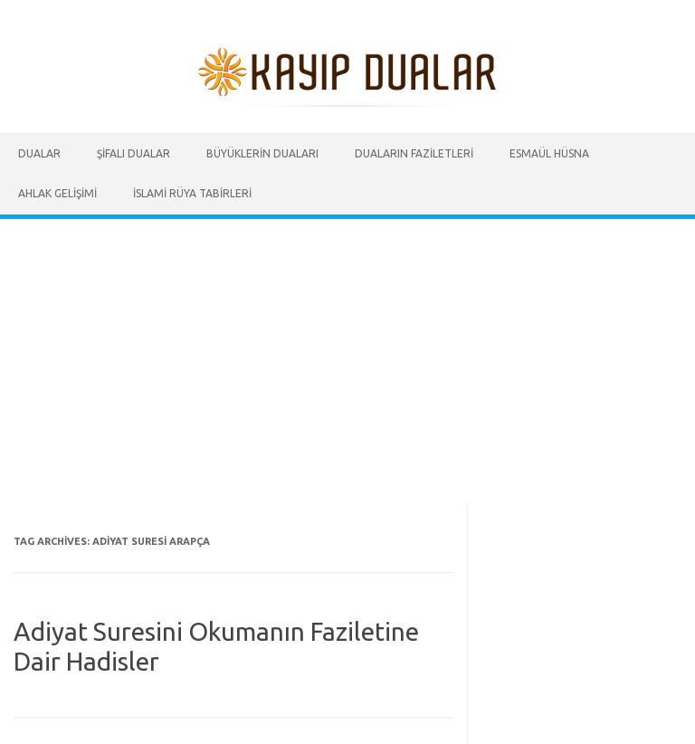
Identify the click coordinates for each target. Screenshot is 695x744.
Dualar (39, 153)
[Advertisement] (347, 355)
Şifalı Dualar (133, 153)
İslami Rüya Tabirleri (192, 193)
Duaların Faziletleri (414, 153)
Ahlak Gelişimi (57, 193)
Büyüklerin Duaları (262, 153)
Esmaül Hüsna (549, 153)
